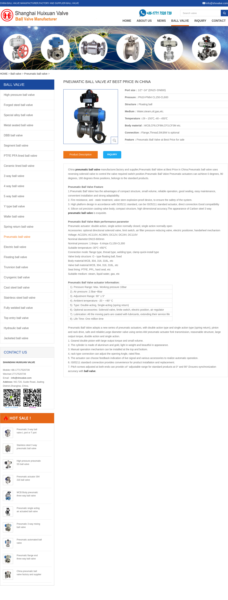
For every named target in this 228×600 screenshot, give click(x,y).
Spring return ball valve (18, 226)
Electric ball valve (15, 246)
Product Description (80, 154)
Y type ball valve (14, 206)
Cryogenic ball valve (17, 277)
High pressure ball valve (19, 94)
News (161, 20)
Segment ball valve (16, 145)
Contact (219, 20)
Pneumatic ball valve (35, 73)
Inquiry (200, 20)
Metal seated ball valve (18, 125)
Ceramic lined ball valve (19, 165)
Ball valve (180, 20)
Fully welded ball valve (18, 307)
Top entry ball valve (16, 317)
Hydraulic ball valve (16, 328)
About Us (144, 20)
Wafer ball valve (14, 216)
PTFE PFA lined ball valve (20, 155)
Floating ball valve (15, 257)
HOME (4, 73)
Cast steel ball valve (16, 287)
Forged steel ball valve (18, 104)
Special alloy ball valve (18, 115)
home (127, 20)
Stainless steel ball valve (19, 297)
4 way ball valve (14, 186)
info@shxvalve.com (21, 378)
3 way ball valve (14, 175)
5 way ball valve (14, 196)
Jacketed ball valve (16, 338)
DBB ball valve (13, 135)
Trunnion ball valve (16, 267)
